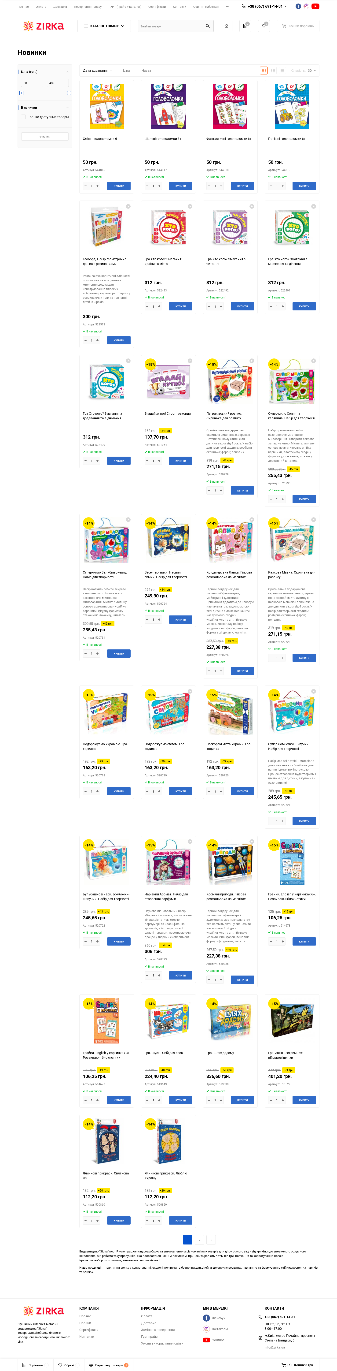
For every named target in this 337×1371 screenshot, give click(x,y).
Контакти (179, 6)
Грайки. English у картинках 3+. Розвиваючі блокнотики (107, 1055)
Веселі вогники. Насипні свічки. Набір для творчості (166, 574)
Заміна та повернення (158, 1329)
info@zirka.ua (275, 1347)
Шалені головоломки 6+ (163, 138)
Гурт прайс (149, 1336)
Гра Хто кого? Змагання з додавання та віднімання (102, 415)
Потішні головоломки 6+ (287, 138)
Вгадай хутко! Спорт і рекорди (168, 413)
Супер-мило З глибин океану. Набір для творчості (105, 574)
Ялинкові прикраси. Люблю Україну (166, 1175)
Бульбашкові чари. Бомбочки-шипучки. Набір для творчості (106, 896)
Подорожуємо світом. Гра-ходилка (165, 746)
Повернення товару (88, 6)
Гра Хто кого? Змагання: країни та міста (163, 261)
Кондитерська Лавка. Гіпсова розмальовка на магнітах (229, 574)
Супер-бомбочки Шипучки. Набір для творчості (288, 746)
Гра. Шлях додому (220, 1053)
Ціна (126, 70)
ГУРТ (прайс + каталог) (125, 6)
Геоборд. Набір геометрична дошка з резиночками (104, 261)
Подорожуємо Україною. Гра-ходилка (105, 746)
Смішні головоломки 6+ (101, 138)
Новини (85, 1323)
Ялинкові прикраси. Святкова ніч (106, 1175)
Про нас (23, 6)
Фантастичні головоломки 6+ (229, 138)
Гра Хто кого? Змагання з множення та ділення (287, 261)
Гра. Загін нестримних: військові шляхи (285, 1055)
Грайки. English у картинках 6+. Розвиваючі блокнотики (292, 896)
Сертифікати (157, 6)
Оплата (41, 6)
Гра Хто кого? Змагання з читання (225, 261)
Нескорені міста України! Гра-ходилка (228, 746)
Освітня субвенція (206, 6)
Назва (146, 70)
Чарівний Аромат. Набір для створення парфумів (166, 896)
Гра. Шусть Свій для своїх (164, 1053)
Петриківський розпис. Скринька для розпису (224, 415)
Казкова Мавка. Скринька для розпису (291, 574)
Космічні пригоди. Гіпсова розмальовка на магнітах (226, 896)
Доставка (60, 6)
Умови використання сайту (162, 1343)
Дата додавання (97, 70)
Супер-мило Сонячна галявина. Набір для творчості (291, 415)
